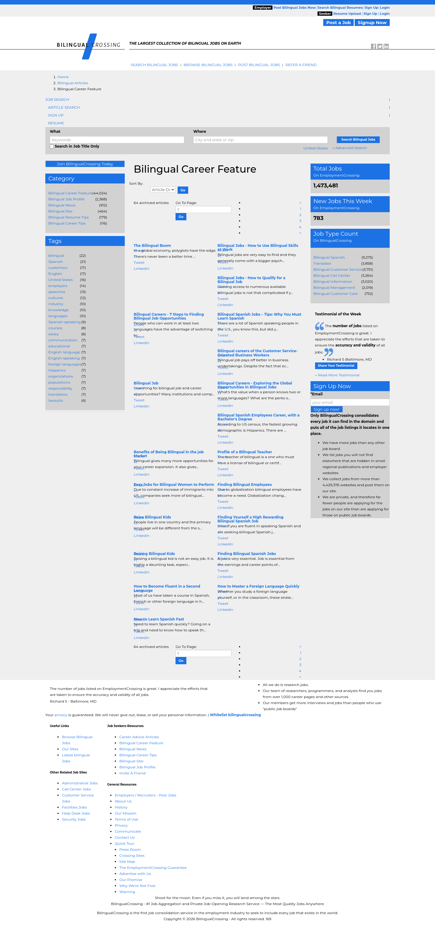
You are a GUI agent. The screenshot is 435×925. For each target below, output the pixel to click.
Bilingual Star (60, 211)
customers (57, 267)
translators (57, 394)
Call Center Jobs (76, 789)
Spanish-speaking (64, 322)
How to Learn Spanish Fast (159, 619)
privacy (60, 715)
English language (64, 352)
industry (55, 303)
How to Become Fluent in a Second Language (167, 588)
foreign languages (64, 364)
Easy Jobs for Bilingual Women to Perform (174, 484)
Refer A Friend (301, 64)
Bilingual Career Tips (66, 223)
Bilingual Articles (72, 83)
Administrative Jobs (80, 783)
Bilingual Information (333, 281)
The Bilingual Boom (152, 245)
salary (53, 334)
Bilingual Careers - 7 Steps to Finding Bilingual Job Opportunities (169, 316)
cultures (55, 297)
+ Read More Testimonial (337, 375)
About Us (123, 801)
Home (63, 77)
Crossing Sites (131, 855)
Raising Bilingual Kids (154, 553)
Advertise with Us (135, 873)
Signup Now (372, 22)
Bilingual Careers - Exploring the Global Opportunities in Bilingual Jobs (255, 385)
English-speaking (64, 358)
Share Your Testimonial (336, 366)
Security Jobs (74, 819)
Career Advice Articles (139, 737)
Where (199, 131)
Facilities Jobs (74, 807)
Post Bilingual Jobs (259, 64)
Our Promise (130, 879)
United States (315, 148)
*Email (317, 394)
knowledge (58, 310)
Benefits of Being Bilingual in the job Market (169, 454)
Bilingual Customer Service (338, 269)
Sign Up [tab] (55, 115)
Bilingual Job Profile (66, 199)
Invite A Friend (132, 773)
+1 (135, 256)
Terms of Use (126, 819)
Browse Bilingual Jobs (208, 64)
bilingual (56, 255)
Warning (127, 891)
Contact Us (125, 837)
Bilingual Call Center (332, 275)
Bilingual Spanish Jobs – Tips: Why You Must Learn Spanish (259, 316)
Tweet (139, 262)
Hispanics (57, 370)
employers (57, 285)
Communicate (128, 831)
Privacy (121, 825)
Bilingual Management (335, 287)
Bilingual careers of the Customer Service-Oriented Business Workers (258, 353)
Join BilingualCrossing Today (85, 163)
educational (59, 346)
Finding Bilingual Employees (245, 484)
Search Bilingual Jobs (154, 64)
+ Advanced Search (349, 147)
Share (139, 250)
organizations (60, 376)
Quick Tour (124, 843)
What (55, 131)
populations (59, 382)
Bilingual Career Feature (70, 193)
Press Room (130, 849)
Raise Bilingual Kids (152, 517)
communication (63, 340)
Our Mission (125, 813)
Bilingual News (62, 205)
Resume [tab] (56, 123)
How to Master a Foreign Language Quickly (258, 586)
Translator (322, 263)
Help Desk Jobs (76, 813)
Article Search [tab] (64, 107)
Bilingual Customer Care (336, 293)
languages (57, 316)
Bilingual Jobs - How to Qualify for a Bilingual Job (251, 280)
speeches (56, 291)
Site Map (127, 861)
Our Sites (70, 749)
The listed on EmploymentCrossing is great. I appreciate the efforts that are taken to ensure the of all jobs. (350, 339)
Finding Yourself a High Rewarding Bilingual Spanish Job (251, 519)
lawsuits (55, 400)
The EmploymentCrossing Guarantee (153, 867)
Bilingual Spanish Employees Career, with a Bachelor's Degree (259, 417)
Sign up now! (327, 409)
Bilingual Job (146, 383)
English (55, 273)
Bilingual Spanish (329, 257)
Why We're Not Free (137, 885)
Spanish (55, 261)
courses (55, 328)
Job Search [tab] (57, 99)
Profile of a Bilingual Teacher (245, 452)
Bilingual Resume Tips (68, 217)
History (121, 807)
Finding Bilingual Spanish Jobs (247, 553)
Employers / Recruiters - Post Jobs (145, 795)
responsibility (60, 388)
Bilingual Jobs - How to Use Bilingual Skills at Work (258, 247)
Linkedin (142, 268)
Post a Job (338, 22)
